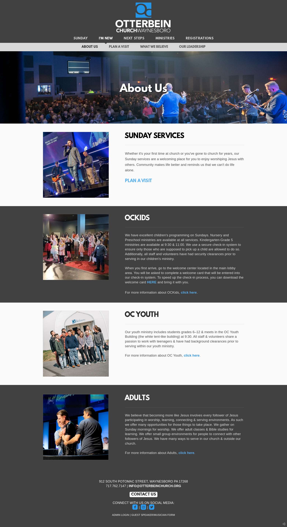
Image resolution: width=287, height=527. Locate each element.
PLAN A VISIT (138, 181)
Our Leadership (192, 47)
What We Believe (154, 47)
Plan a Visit (119, 47)
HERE (151, 282)
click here (189, 292)
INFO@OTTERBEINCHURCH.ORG (155, 486)
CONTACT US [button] (143, 494)
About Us (90, 47)
